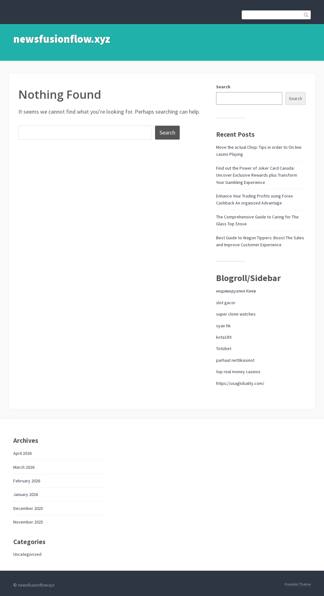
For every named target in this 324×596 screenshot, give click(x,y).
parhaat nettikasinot (235, 360)
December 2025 (28, 508)
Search (223, 87)
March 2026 (23, 467)
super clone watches (236, 314)
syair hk (223, 326)
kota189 (223, 337)
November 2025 (28, 522)
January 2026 (25, 494)
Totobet (223, 348)
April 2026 (22, 453)
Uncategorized (27, 554)
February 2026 (26, 481)
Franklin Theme (298, 584)
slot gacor (225, 302)
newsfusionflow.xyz (61, 39)
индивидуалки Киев (236, 291)
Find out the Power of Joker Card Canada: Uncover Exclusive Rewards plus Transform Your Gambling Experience (256, 175)
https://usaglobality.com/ (240, 383)
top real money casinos (238, 371)
